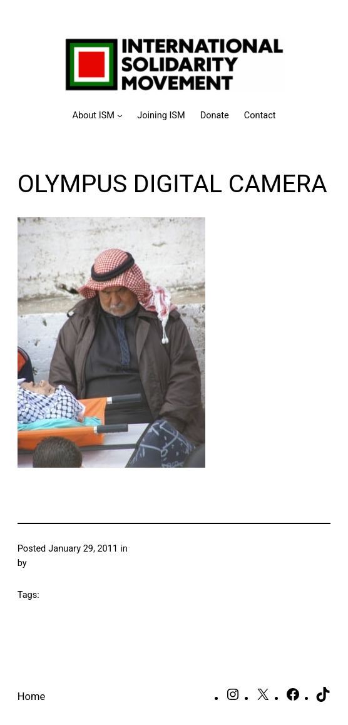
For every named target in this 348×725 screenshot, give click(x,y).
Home (31, 696)
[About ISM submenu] (97, 115)
